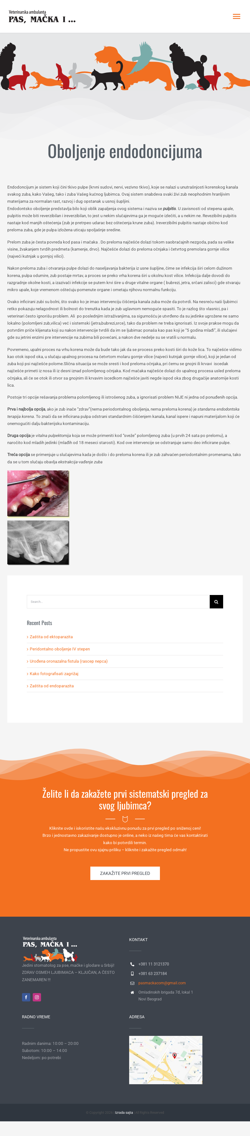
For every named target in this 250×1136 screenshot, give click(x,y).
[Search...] (118, 601)
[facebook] (26, 997)
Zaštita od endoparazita (52, 685)
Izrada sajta (124, 1113)
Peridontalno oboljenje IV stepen (60, 649)
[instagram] (37, 997)
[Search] (216, 601)
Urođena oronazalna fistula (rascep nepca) (69, 661)
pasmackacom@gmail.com (162, 983)
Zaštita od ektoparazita (51, 636)
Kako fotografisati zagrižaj (54, 673)
